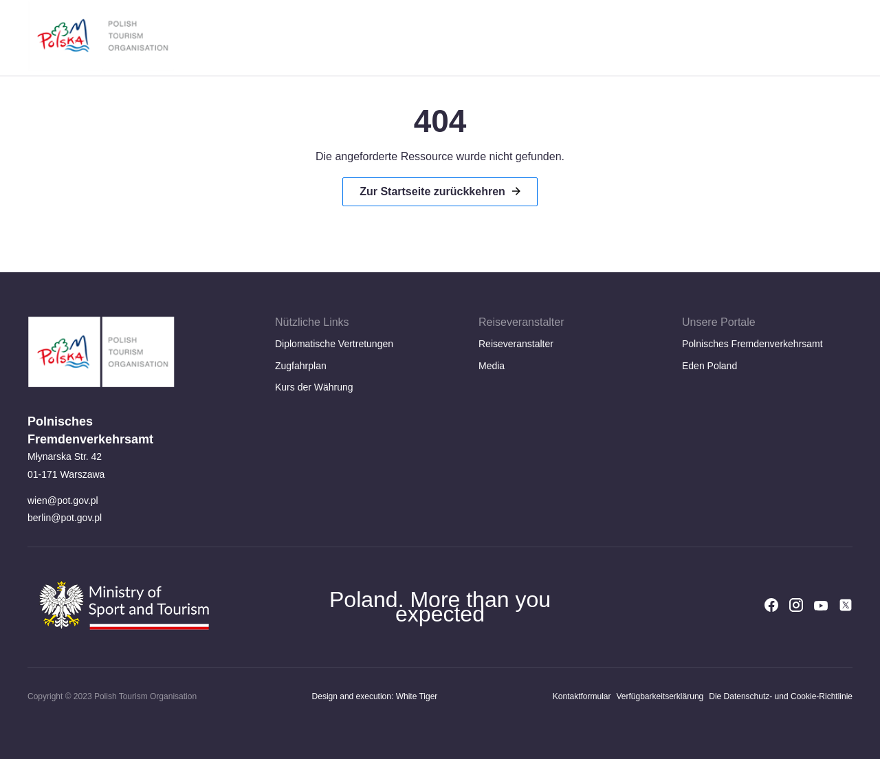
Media (491, 365)
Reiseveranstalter (515, 343)
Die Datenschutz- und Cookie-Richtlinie (780, 696)
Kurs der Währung (314, 387)
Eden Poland (709, 365)
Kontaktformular (582, 696)
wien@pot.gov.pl (63, 500)
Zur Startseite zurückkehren (432, 191)
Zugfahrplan (301, 365)
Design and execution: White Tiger (375, 696)
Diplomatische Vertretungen (334, 343)
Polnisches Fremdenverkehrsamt (752, 343)
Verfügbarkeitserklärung (659, 696)
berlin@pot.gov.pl (65, 517)
